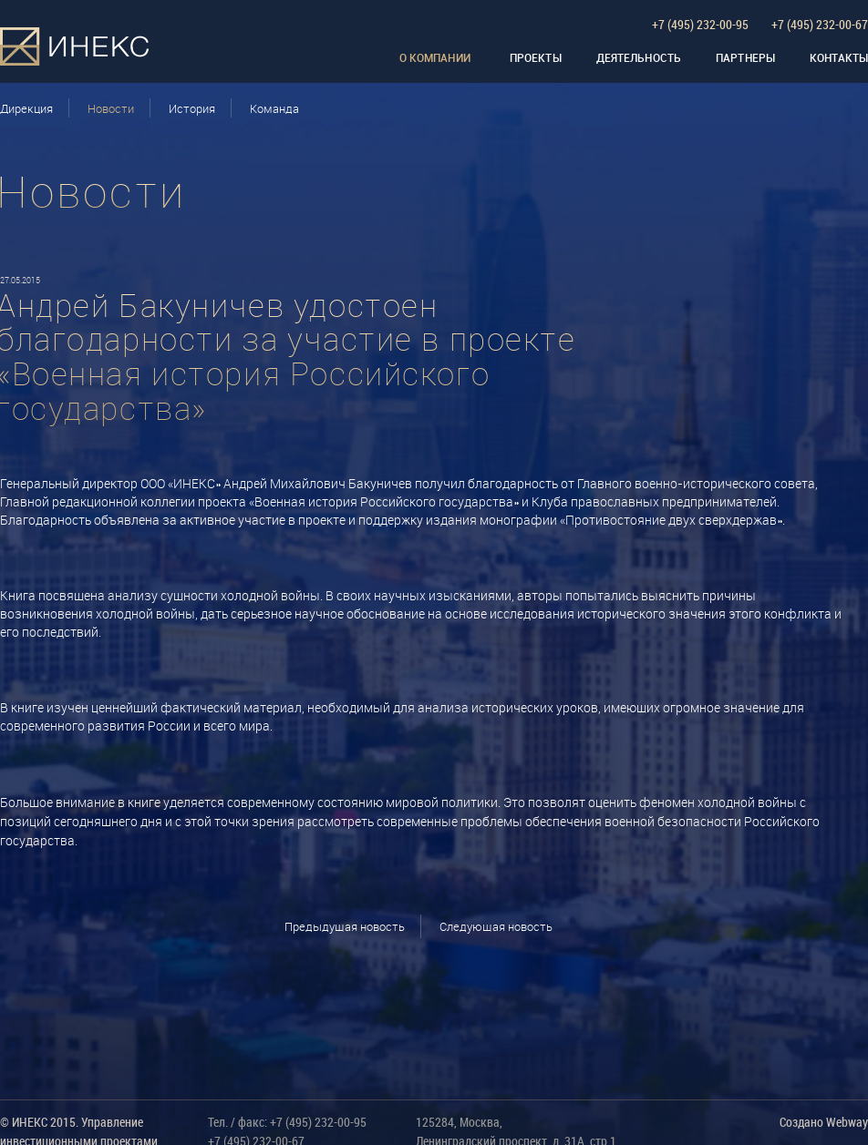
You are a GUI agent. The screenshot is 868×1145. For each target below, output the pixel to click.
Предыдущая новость (344, 926)
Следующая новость (496, 926)
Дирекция (26, 108)
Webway (847, 1121)
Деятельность (638, 57)
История (192, 108)
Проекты (536, 57)
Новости (111, 108)
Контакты (839, 57)
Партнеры (745, 57)
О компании (434, 57)
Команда (274, 108)
